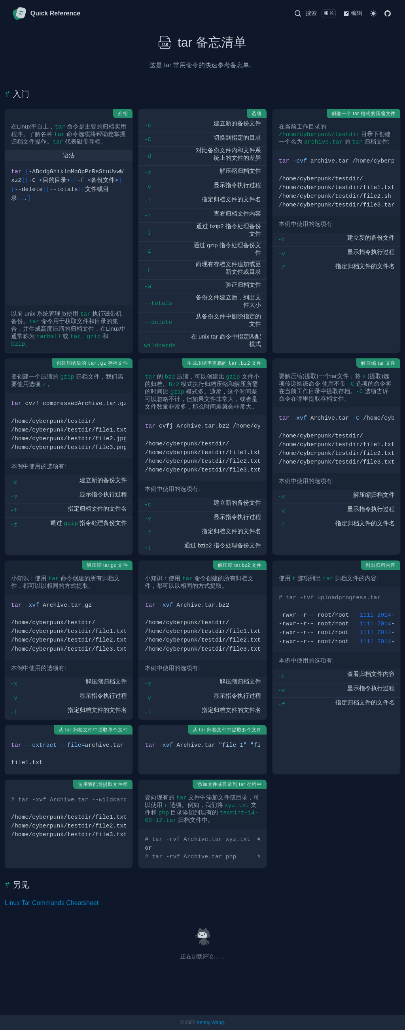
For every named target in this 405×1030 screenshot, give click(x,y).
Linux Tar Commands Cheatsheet (51, 902)
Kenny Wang (210, 1022)
